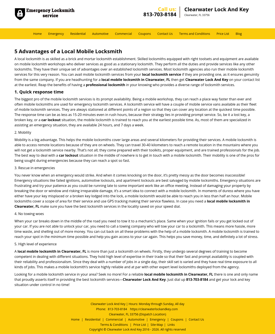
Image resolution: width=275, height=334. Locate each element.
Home (37, 34)
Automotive (100, 34)
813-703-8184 (159, 14)
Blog (239, 34)
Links (171, 325)
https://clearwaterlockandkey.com (154, 309)
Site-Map (156, 325)
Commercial (123, 34)
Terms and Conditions (194, 34)
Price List (223, 34)
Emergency (56, 34)
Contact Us (165, 34)
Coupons (144, 34)
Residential (78, 34)
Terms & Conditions (114, 325)
